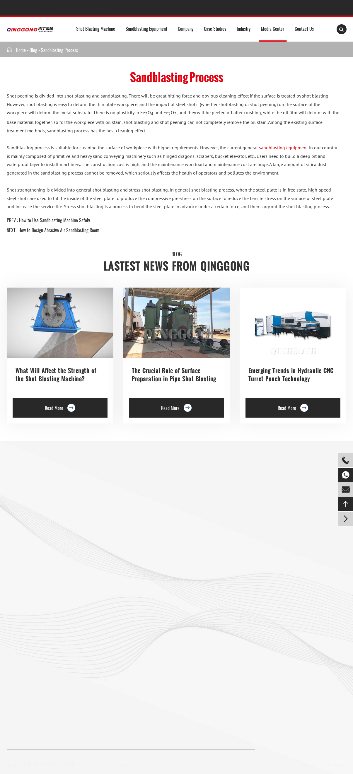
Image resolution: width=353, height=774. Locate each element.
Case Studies (215, 28)
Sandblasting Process (59, 50)
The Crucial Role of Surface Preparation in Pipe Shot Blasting (174, 374)
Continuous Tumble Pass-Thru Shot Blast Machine (106, 588)
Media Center (272, 28)
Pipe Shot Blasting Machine (104, 627)
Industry (243, 28)
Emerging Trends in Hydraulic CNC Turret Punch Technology (291, 374)
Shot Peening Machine (99, 662)
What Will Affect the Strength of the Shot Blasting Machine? (56, 374)
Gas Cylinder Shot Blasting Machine (38, 658)
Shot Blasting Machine (95, 28)
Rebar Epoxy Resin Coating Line (153, 485)
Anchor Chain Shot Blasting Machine (104, 610)
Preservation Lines (104, 512)
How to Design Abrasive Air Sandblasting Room (58, 230)
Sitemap (307, 764)
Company (185, 28)
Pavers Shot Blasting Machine (32, 606)
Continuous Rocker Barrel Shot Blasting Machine (105, 564)
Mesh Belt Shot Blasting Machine (35, 640)
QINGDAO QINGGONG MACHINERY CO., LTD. (62, 764)
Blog (33, 50)
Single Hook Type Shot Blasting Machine (41, 512)
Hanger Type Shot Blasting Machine (37, 495)
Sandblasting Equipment (146, 28)
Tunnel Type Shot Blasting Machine (37, 557)
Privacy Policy (339, 764)
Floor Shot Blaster (103, 485)
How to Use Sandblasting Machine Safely (54, 220)
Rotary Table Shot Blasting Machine (37, 540)
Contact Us (304, 28)
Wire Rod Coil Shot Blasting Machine (104, 644)
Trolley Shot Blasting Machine (106, 499)
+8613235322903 (31, 7)
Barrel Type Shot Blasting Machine (103, 544)
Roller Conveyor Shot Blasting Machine (40, 485)
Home (21, 50)
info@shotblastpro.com (93, 7)
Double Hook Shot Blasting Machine (38, 523)
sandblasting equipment (283, 148)
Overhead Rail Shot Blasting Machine (39, 581)
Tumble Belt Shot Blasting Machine (37, 623)
